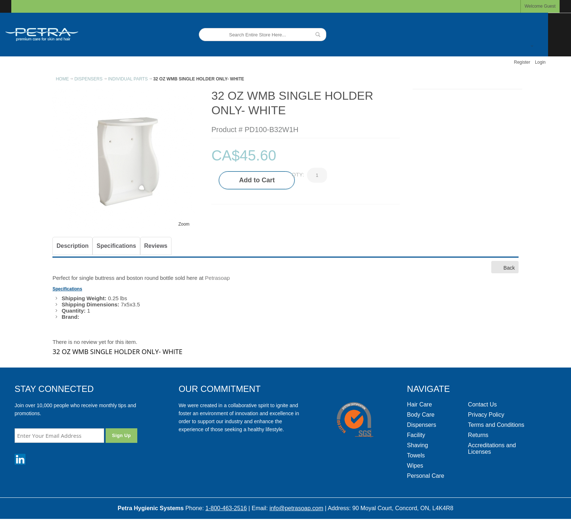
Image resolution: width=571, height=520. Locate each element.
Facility (416, 435)
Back (505, 267)
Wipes (415, 466)
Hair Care (419, 404)
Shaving (417, 445)
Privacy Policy (486, 415)
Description (72, 246)
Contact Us (482, 404)
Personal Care (425, 476)
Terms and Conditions (496, 425)
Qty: (298, 174)
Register (522, 62)
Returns (478, 435)
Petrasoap (217, 278)
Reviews (156, 246)
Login (540, 62)
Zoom (184, 224)
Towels (416, 455)
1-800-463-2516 (226, 508)
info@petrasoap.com (296, 508)
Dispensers (421, 425)
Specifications (116, 246)
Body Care (421, 415)
